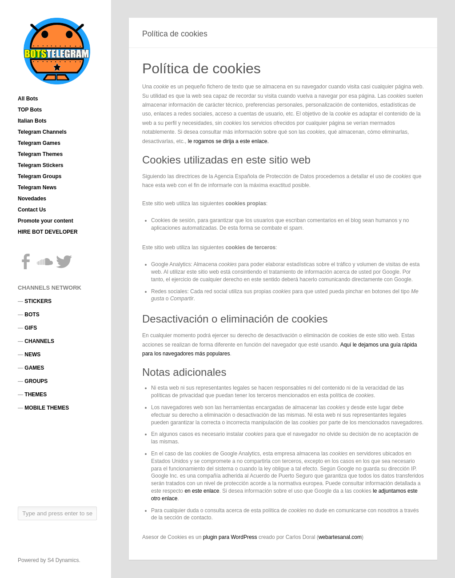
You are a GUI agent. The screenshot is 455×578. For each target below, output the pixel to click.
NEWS (32, 354)
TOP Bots (30, 110)
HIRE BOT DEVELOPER (48, 232)
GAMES (34, 368)
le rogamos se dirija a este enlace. (228, 141)
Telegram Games (39, 143)
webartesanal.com (340, 537)
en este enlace (201, 491)
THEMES (35, 394)
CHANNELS (39, 341)
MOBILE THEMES (46, 408)
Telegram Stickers (41, 165)
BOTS (31, 314)
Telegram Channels (42, 132)
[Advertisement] (58, 458)
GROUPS (36, 381)
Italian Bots (32, 121)
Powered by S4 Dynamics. (49, 560)
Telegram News (37, 187)
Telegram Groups (39, 176)
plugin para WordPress (230, 537)
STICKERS (38, 301)
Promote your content (45, 221)
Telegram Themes (40, 154)
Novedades (32, 198)
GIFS (30, 328)
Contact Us (32, 210)
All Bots (28, 99)
